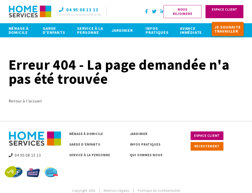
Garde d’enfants (84, 144)
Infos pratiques (145, 144)
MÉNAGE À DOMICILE (19, 30)
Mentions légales (116, 190)
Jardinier (139, 134)
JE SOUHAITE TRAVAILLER (227, 29)
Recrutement (207, 146)
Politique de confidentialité (159, 190)
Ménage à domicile (86, 134)
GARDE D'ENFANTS (54, 30)
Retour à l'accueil (25, 100)
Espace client (207, 135)
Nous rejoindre (182, 11)
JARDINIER (122, 30)
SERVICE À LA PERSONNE (90, 30)
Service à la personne (89, 155)
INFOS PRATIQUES (157, 30)
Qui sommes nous (146, 155)
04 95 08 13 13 (25, 155)
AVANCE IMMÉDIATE (191, 30)
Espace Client (224, 9)
